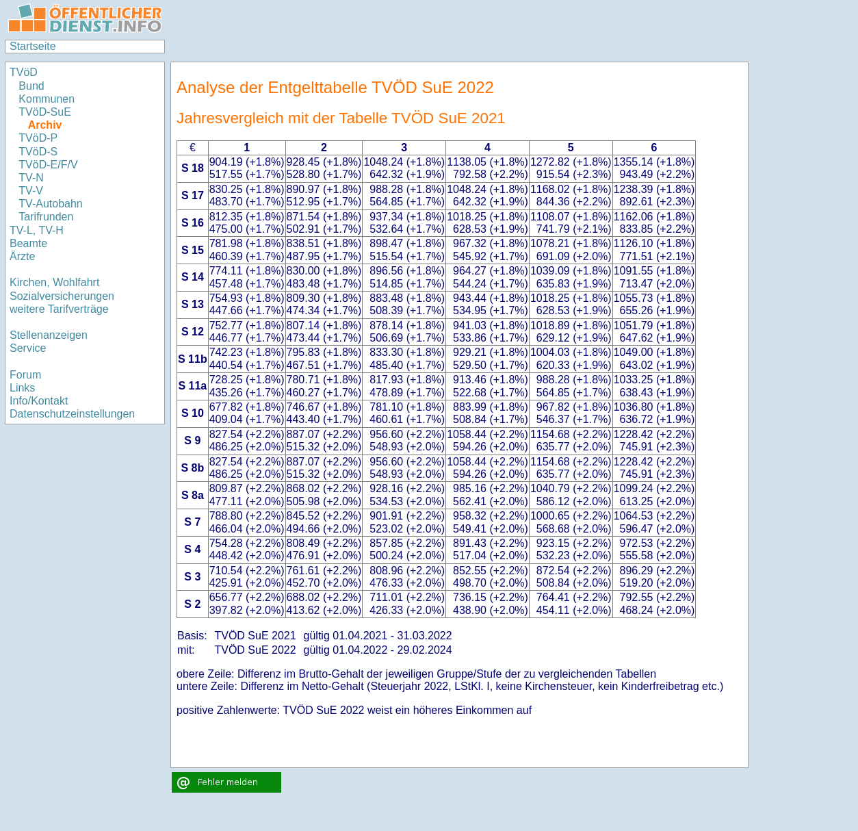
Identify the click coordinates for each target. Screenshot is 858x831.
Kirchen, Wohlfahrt (54, 282)
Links (22, 388)
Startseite (33, 46)
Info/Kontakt (39, 401)
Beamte (28, 243)
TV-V (30, 190)
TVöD (24, 72)
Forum (25, 375)
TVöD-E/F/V (47, 164)
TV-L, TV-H (37, 230)
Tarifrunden (45, 216)
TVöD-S (37, 151)
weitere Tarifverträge (59, 309)
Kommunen (47, 99)
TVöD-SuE (44, 112)
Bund (31, 86)
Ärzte (22, 256)
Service (28, 348)
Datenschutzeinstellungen (72, 414)
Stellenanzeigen (49, 335)
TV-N (30, 177)
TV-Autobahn (50, 203)
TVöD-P (37, 138)
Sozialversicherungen (62, 296)
